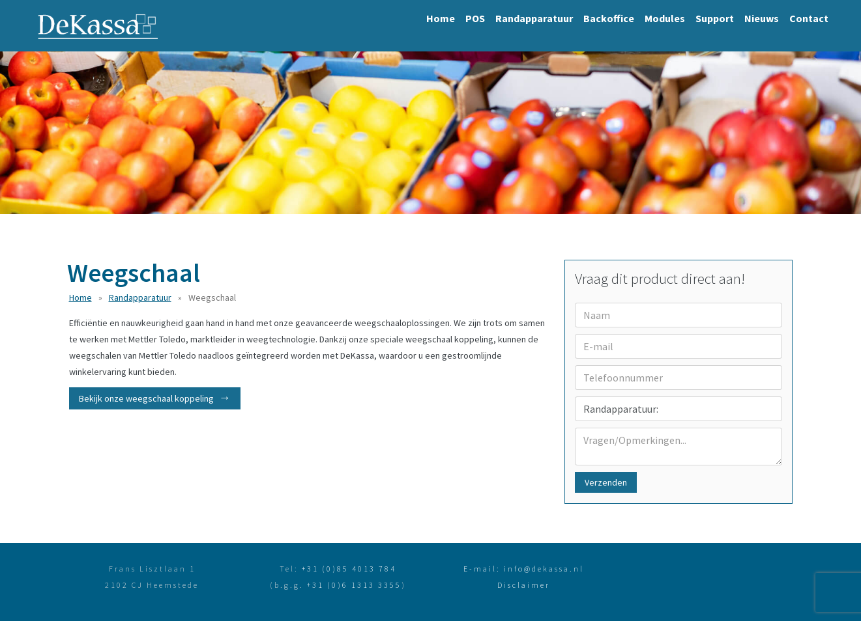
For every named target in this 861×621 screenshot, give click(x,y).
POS (475, 18)
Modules (665, 18)
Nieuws (761, 18)
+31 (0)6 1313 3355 (354, 585)
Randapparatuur (534, 18)
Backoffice (608, 18)
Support (714, 18)
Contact (808, 18)
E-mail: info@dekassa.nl (523, 568)
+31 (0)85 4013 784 (349, 568)
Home (440, 18)
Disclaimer (523, 585)
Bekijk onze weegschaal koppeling (146, 398)
